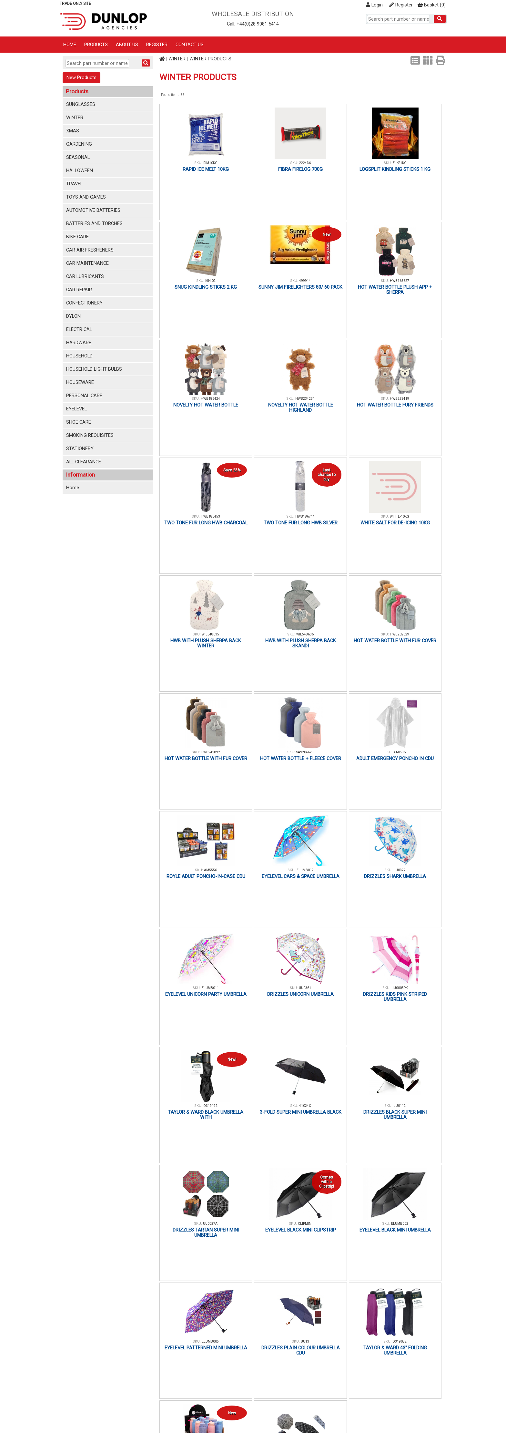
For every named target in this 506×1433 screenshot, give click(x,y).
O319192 (210, 1106)
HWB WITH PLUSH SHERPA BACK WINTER (205, 643)
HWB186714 (305, 516)
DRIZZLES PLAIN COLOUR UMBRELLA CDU (300, 1350)
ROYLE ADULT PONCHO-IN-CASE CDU (206, 876)
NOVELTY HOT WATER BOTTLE (205, 405)
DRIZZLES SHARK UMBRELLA (395, 876)
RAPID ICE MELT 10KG (206, 169)
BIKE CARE (77, 237)
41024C (305, 1106)
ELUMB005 (210, 1341)
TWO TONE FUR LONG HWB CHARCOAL (206, 523)
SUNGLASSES (80, 104)
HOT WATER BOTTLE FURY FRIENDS (395, 405)
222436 (305, 163)
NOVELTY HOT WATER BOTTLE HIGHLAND (300, 407)
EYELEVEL (76, 409)
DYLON (73, 316)
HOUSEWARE (80, 382)
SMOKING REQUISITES (90, 435)
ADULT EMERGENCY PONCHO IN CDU (395, 758)
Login (374, 5)
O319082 (399, 1341)
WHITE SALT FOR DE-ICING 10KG (395, 523)
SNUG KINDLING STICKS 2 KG (206, 287)
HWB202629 (399, 634)
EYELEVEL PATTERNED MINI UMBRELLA (206, 1348)
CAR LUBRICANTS (85, 276)
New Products (81, 77)
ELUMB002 (399, 1223)
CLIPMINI (305, 1223)
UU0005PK (399, 988)
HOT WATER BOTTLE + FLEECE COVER (300, 758)
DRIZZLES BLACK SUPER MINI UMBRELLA (395, 1114)
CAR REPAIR (79, 290)
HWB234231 (305, 398)
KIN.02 (210, 281)
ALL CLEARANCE (83, 462)
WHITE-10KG (399, 516)
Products (96, 44)
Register (401, 5)
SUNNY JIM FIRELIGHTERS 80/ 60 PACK (300, 287)
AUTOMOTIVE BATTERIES (93, 210)
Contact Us (190, 44)
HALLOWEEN (79, 170)
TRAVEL (74, 184)
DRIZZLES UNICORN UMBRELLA (300, 994)
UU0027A (210, 1223)
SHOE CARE (78, 422)
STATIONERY (80, 448)
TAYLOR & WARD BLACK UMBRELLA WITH (205, 1114)
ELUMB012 (305, 870)
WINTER (74, 117)
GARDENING (79, 144)
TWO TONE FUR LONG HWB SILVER (301, 523)
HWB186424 (210, 398)
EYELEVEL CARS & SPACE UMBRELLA (300, 876)
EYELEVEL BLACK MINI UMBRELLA (395, 1230)
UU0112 (399, 1106)
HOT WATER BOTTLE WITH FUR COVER (395, 641)
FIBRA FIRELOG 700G (300, 169)
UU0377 (399, 870)
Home (69, 44)
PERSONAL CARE (84, 395)
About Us (127, 44)
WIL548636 (305, 634)
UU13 (305, 1341)
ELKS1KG (400, 163)
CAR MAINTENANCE (87, 263)
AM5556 (210, 870)
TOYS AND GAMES (86, 197)
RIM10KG (210, 163)
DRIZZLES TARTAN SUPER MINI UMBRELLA (206, 1232)
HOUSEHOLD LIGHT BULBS (94, 369)
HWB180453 (210, 516)
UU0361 (305, 988)
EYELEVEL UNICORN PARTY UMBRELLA (206, 994)
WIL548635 (210, 634)
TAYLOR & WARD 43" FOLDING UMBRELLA (395, 1350)
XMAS (72, 131)
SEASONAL (78, 157)
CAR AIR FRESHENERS (90, 250)
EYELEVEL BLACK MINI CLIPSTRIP (300, 1230)
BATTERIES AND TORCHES (94, 223)
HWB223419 (399, 398)
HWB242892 (210, 752)
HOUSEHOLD (79, 356)
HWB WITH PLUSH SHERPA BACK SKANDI (300, 643)
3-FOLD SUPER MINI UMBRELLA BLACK (300, 1112)
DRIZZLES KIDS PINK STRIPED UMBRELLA (395, 996)
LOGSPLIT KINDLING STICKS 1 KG (394, 169)
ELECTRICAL (79, 329)
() (432, 5)
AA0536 (399, 752)
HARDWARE (78, 342)
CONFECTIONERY (84, 303)
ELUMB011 (210, 988)
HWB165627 (399, 281)
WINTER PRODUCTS (210, 59)
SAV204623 (305, 752)
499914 (305, 281)
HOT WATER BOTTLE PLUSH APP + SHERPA (395, 289)
